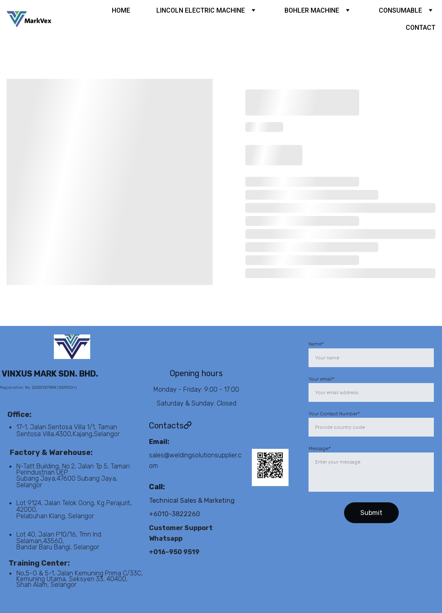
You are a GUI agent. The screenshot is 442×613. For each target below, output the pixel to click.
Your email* (321, 379)
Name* (316, 344)
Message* (320, 448)
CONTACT (420, 27)
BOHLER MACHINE (311, 10)
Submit (371, 513)
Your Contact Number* (334, 414)
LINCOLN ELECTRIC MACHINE (200, 10)
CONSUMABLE (400, 10)
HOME (121, 10)
